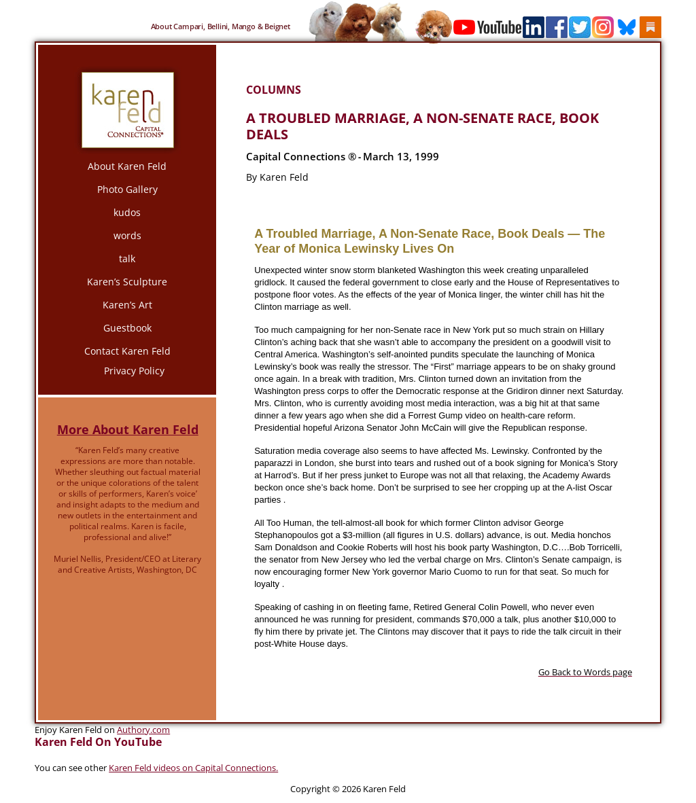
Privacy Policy (134, 370)
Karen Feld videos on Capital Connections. (193, 768)
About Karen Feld (127, 166)
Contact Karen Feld (127, 350)
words (127, 235)
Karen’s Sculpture (127, 281)
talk (127, 258)
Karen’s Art (127, 304)
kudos (127, 212)
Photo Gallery (127, 189)
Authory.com (143, 730)
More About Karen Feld (127, 429)
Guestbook (127, 327)
